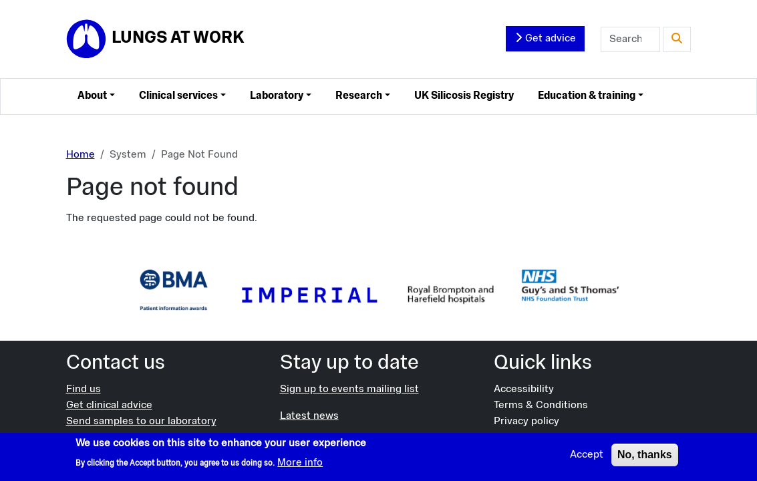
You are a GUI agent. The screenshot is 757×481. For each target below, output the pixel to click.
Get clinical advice (109, 405)
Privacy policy (526, 421)
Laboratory (276, 96)
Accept (586, 458)
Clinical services (178, 96)
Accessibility (524, 389)
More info (300, 465)
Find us (83, 389)
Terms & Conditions (541, 405)
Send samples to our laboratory (141, 421)
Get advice (545, 38)
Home (80, 155)
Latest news (309, 416)
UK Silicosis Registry (464, 96)
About (92, 96)
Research (358, 96)
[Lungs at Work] (155, 39)
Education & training (586, 96)
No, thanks (644, 458)
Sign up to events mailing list (349, 389)
